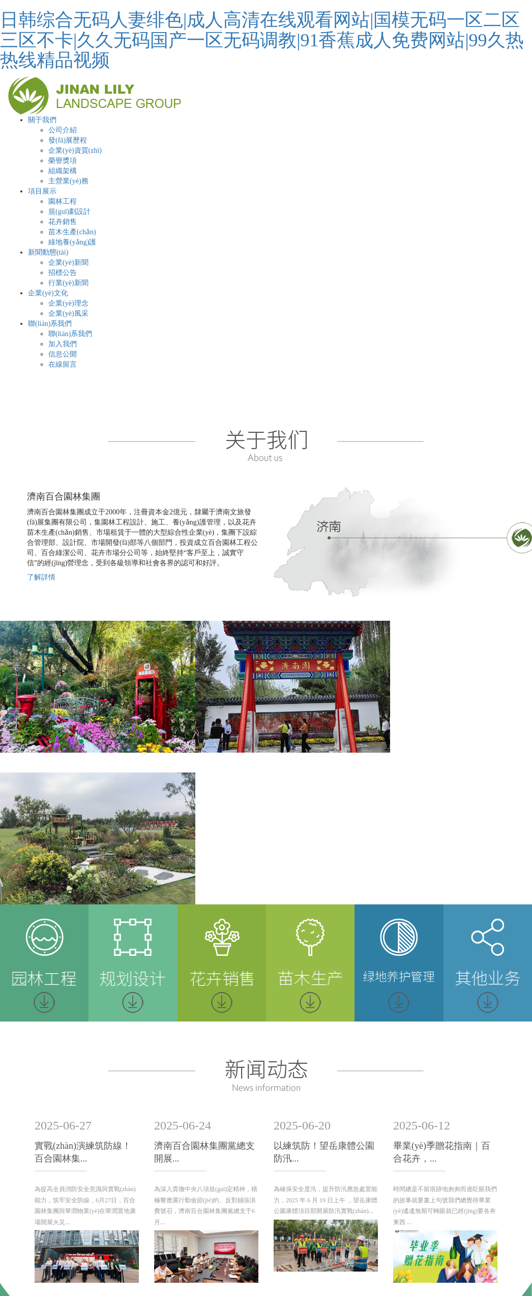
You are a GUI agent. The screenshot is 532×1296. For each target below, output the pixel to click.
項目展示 (42, 191)
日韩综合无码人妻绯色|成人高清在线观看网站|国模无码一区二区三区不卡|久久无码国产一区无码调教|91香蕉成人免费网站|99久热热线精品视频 (262, 40)
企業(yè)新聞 (68, 262)
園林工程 (62, 201)
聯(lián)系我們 (50, 323)
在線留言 (62, 364)
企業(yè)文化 (48, 293)
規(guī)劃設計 (69, 211)
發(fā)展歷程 (67, 140)
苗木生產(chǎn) (72, 232)
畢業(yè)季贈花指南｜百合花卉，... (441, 997)
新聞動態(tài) (48, 252)
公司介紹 (62, 130)
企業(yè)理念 (68, 303)
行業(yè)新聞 (68, 283)
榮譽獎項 (62, 160)
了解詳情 (41, 577)
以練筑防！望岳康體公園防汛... (324, 997)
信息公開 (62, 354)
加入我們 (62, 344)
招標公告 (62, 273)
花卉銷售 (62, 222)
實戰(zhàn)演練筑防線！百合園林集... (83, 997)
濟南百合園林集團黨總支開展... (204, 997)
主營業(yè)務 (68, 181)
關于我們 (42, 120)
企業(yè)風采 (68, 313)
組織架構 (62, 171)
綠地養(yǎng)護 (72, 242)
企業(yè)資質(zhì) (75, 150)
